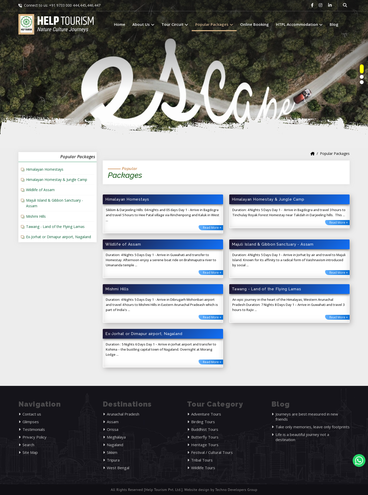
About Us (143, 24)
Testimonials (33, 429)
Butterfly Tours (204, 437)
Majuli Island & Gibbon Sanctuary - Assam (54, 203)
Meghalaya (116, 437)
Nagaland (115, 444)
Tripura (113, 460)
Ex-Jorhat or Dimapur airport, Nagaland (58, 236)
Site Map (30, 452)
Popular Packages (214, 24)
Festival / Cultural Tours (212, 452)
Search (28, 444)
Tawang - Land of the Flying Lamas (55, 226)
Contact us (31, 414)
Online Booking (254, 24)
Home (119, 24)
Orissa (112, 429)
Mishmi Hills (36, 216)
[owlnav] (362, 68)
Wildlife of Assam (40, 189)
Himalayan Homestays (44, 169)
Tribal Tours (202, 460)
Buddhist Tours (204, 429)
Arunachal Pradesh (123, 414)
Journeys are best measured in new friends (306, 416)
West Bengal (118, 467)
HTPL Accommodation (299, 24)
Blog (334, 24)
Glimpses (30, 421)
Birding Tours (203, 421)
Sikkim (112, 452)
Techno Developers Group (236, 489)
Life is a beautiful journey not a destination (302, 437)
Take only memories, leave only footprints (312, 426)
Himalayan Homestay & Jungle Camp (56, 179)
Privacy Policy (34, 437)
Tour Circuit (175, 24)
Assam (113, 421)
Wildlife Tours (203, 467)
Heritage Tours (204, 444)
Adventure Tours (206, 414)
